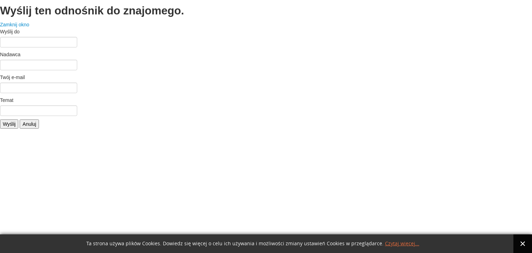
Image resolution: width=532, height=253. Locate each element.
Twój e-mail (12, 77)
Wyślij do (10, 31)
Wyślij (9, 124)
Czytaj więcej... (402, 244)
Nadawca (10, 54)
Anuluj (29, 124)
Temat (6, 100)
